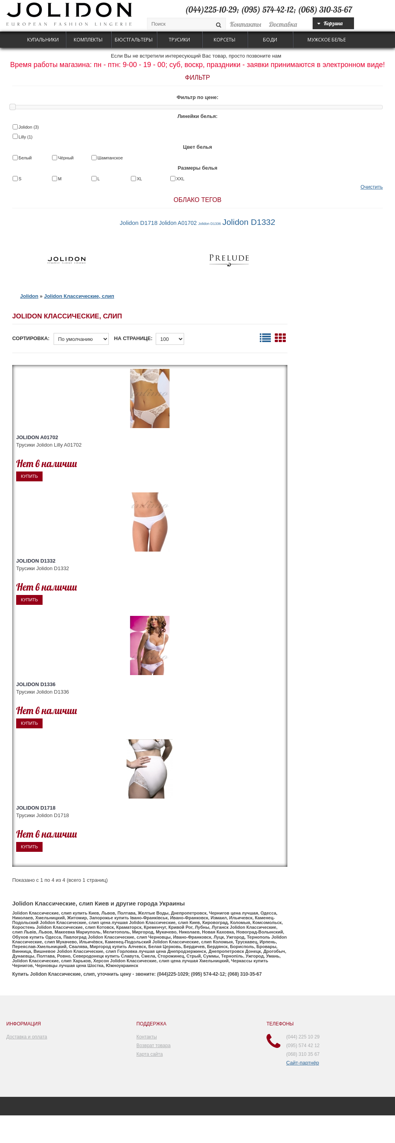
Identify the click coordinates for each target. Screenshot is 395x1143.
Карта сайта (149, 1054)
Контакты (245, 24)
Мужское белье (326, 39)
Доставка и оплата (26, 1037)
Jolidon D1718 (139, 222)
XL (139, 178)
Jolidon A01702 (178, 223)
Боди (270, 39)
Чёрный (66, 157)
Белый (25, 157)
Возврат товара (153, 1045)
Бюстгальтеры (134, 39)
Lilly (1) (25, 137)
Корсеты (224, 39)
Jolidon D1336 (209, 224)
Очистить (371, 187)
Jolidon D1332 (248, 221)
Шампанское (110, 157)
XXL (180, 178)
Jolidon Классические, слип (79, 296)
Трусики (179, 39)
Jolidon (29, 296)
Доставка (283, 24)
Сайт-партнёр (302, 1063)
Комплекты (88, 39)
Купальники (43, 39)
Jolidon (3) (29, 127)
